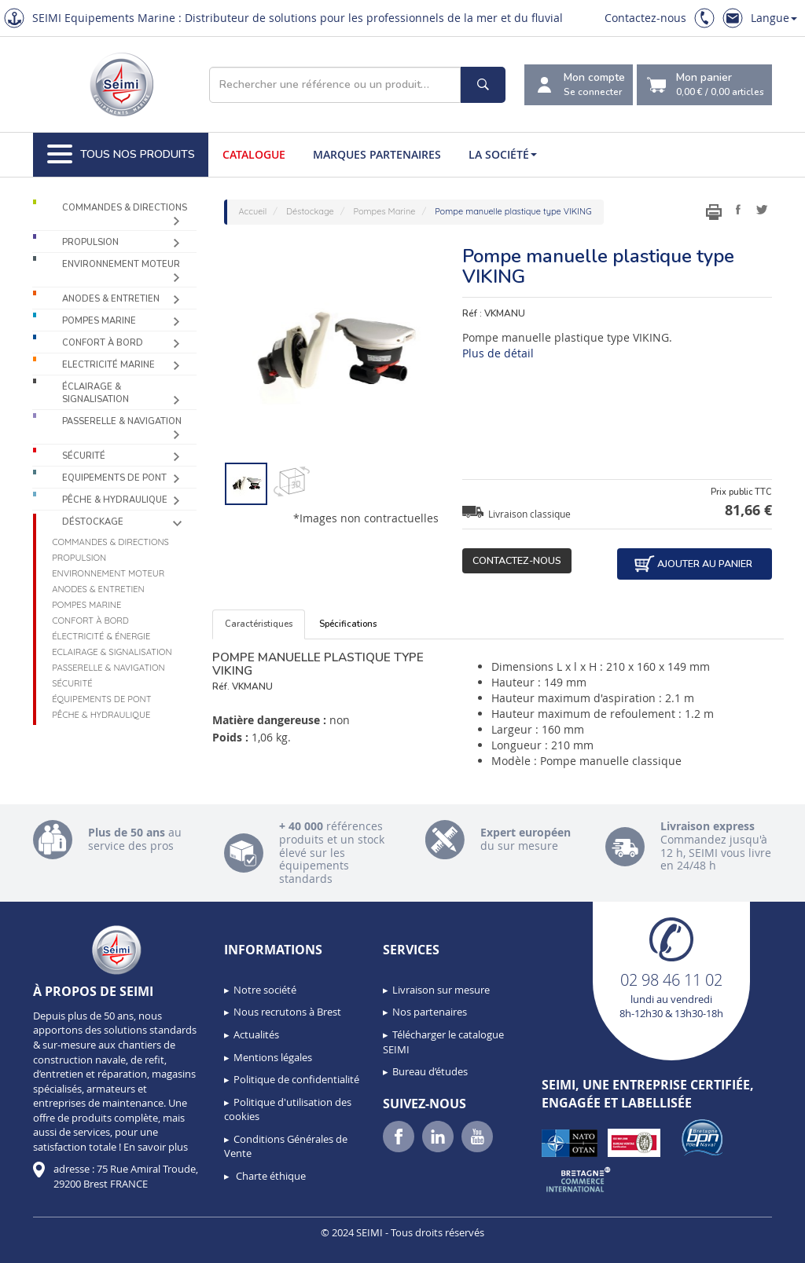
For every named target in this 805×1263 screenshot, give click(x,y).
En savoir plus (155, 1147)
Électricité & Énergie (101, 636)
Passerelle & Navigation (122, 421)
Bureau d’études (430, 1071)
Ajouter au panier (692, 564)
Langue (774, 17)
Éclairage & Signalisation (95, 393)
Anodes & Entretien (111, 299)
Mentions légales (272, 1057)
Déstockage (92, 522)
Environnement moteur (121, 264)
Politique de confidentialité (296, 1079)
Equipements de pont (114, 478)
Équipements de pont (101, 699)
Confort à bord (102, 343)
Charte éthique (269, 1176)
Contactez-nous (645, 17)
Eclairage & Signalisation (111, 651)
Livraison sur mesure (441, 990)
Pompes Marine (99, 321)
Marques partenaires (377, 154)
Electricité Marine (108, 365)
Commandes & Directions (124, 208)
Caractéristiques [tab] (258, 624)
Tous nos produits (121, 155)
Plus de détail (498, 353)
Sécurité (83, 456)
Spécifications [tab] (348, 624)
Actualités (256, 1034)
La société (503, 154)
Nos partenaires (429, 1012)
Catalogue (253, 154)
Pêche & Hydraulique (114, 500)
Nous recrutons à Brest (287, 1012)
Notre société (264, 990)
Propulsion (90, 242)
